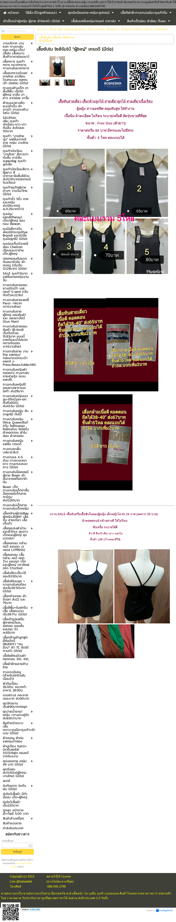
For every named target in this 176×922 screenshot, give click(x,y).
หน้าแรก (41, 29)
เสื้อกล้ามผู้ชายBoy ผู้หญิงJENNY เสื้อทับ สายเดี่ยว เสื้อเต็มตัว (83, 29)
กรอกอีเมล (8, 840)
